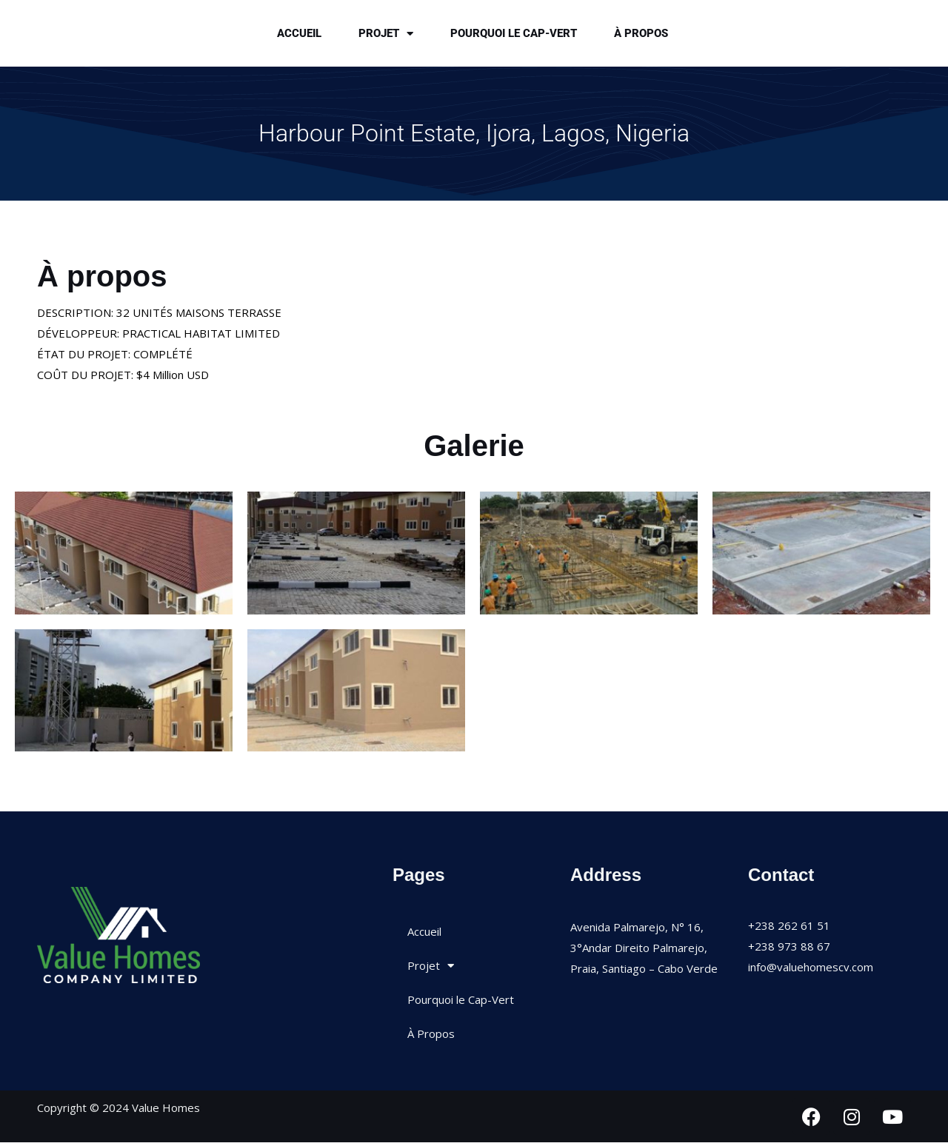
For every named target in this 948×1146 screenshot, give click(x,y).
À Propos (641, 34)
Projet (385, 35)
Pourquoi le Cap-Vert (513, 34)
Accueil (299, 34)
